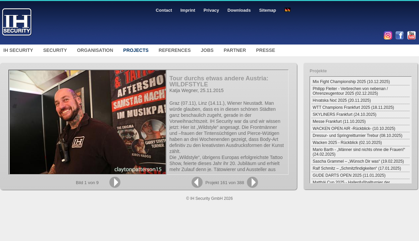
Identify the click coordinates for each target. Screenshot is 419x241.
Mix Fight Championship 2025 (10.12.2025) (351, 81)
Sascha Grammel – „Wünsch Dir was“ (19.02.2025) (358, 161)
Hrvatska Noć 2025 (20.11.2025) (342, 100)
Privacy (211, 10)
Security (55, 50)
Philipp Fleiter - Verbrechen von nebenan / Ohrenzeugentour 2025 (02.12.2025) (350, 91)
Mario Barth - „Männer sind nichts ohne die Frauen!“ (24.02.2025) (359, 152)
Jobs (207, 50)
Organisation (95, 50)
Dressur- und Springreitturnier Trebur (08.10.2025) (357, 135)
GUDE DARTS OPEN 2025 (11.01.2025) (349, 175)
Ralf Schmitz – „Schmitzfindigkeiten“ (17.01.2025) (357, 168)
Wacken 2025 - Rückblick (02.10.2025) (347, 142)
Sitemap (267, 10)
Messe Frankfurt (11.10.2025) (339, 121)
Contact (164, 10)
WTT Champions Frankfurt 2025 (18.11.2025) (353, 107)
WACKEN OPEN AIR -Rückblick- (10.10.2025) (354, 128)
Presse (265, 50)
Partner (235, 50)
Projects (135, 50)
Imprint (187, 10)
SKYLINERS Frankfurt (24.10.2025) (344, 114)
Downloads (239, 10)
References (175, 50)
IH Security (18, 50)
